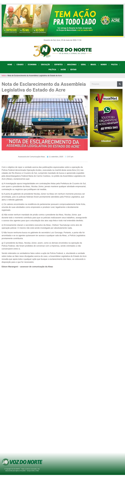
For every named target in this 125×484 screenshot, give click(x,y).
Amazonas (71, 65)
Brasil (93, 65)
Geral (83, 65)
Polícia (114, 65)
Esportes (58, 65)
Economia (32, 65)
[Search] (119, 84)
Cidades (20, 65)
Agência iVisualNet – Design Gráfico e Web (27, 470)
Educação (45, 65)
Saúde (63, 70)
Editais (73, 70)
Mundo (104, 65)
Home (9, 65)
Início (4, 76)
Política (52, 70)
